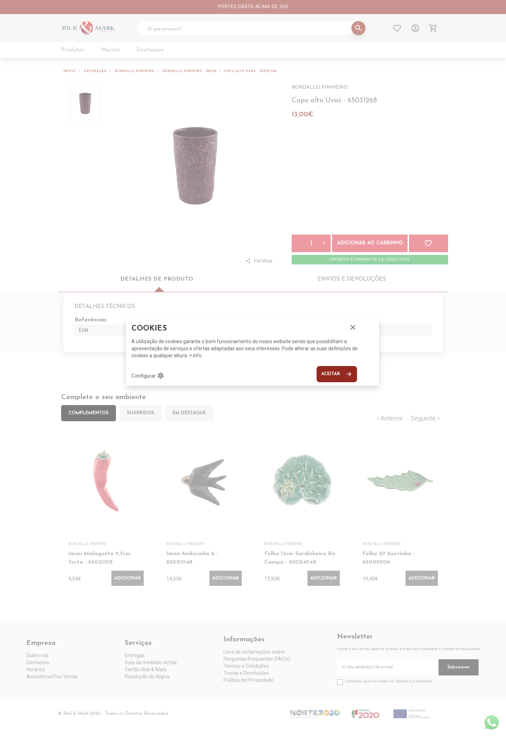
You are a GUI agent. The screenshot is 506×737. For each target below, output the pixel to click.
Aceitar (336, 374)
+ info (195, 355)
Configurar (147, 375)
